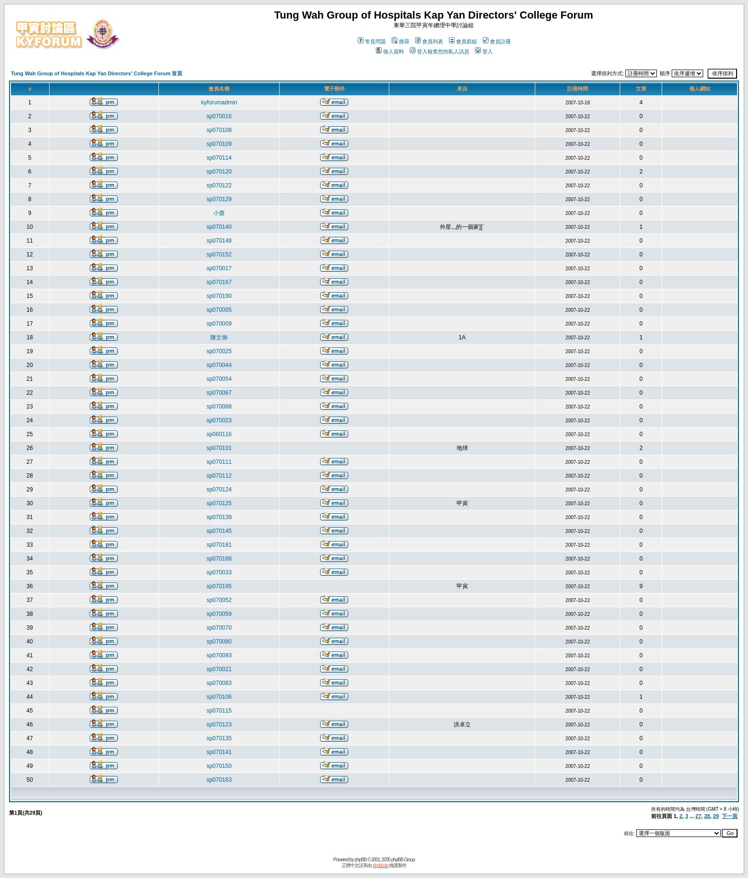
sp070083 (219, 683)
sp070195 (219, 586)
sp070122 (219, 185)
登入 (484, 51)
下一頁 (730, 816)
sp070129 (219, 199)
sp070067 (219, 392)
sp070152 (219, 254)
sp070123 (219, 724)
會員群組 (463, 41)
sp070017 (219, 268)
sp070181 (219, 544)
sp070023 (219, 420)
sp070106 (219, 697)
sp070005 (219, 309)
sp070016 (219, 116)
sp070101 (219, 448)
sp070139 (219, 517)
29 (716, 816)
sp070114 (219, 157)
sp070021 (219, 669)
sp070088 (219, 406)
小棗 (219, 213)
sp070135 (219, 738)
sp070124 (219, 489)
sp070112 (219, 475)
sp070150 (219, 766)
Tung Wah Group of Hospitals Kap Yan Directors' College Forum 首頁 (96, 73)
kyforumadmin (219, 102)
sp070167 (219, 282)
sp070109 (219, 144)
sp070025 (219, 351)
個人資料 (390, 51)
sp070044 (219, 365)
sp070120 (219, 171)
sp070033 (219, 572)
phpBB (360, 859)
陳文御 (219, 337)
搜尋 (400, 41)
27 (698, 816)
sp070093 (219, 655)
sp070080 (219, 641)
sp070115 (219, 710)
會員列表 (429, 41)
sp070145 (219, 531)
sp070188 (219, 558)
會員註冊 (497, 41)
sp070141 (219, 752)
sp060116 (219, 434)
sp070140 (219, 227)
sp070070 (219, 627)
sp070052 (219, 600)
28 (707, 816)
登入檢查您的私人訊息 (439, 51)
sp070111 (219, 462)
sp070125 (219, 503)
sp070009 (219, 323)
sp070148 (219, 240)
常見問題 (372, 41)
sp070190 (219, 296)
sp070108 (219, 130)
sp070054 (219, 379)
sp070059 (219, 614)
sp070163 (219, 779)
